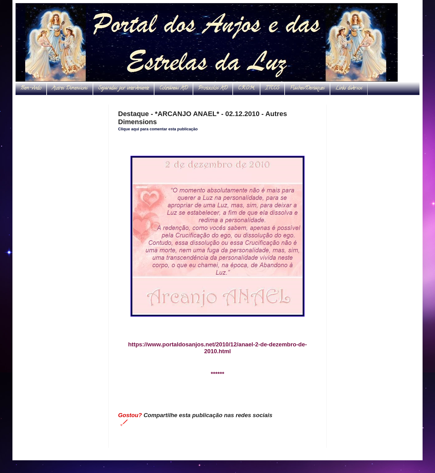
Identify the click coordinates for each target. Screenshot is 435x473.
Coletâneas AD (173, 88)
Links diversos (348, 88)
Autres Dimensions (70, 88)
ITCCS (272, 88)
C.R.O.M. (246, 88)
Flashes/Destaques (307, 88)
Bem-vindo (31, 88)
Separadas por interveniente (123, 88)
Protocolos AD (212, 88)
